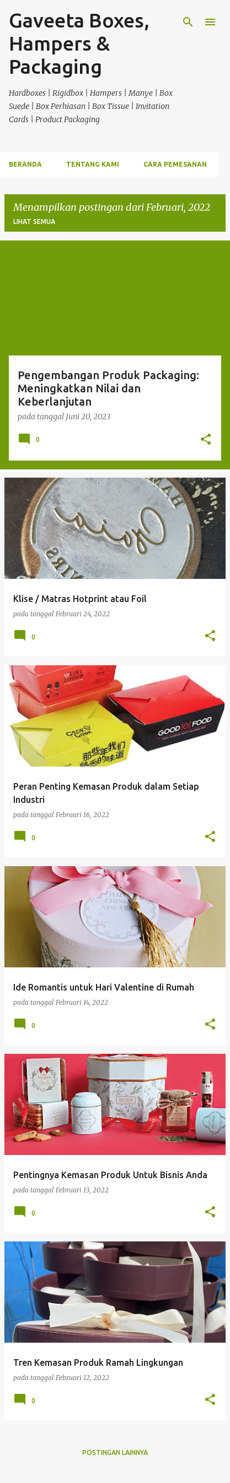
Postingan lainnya (115, 1452)
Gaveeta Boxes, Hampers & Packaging (79, 43)
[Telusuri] (188, 22)
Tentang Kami (92, 164)
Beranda (25, 164)
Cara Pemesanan (175, 164)
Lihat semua (34, 221)
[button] (205, 440)
